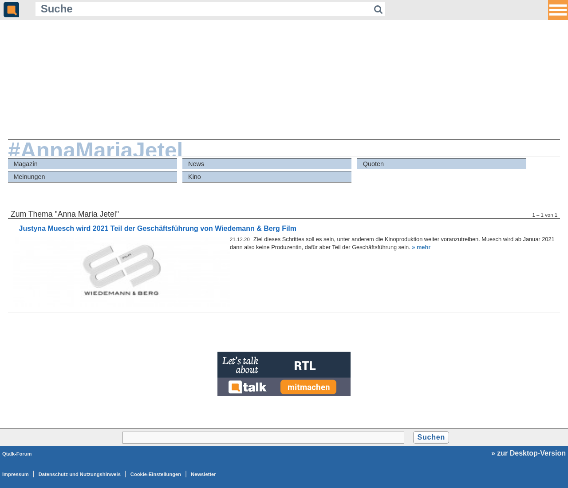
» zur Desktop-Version (528, 453)
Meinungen (29, 176)
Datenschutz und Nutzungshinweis (80, 474)
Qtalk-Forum (17, 453)
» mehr (421, 247)
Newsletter (203, 474)
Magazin (25, 163)
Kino (194, 176)
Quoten (373, 163)
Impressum (15, 474)
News (196, 163)
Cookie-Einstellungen (155, 474)
